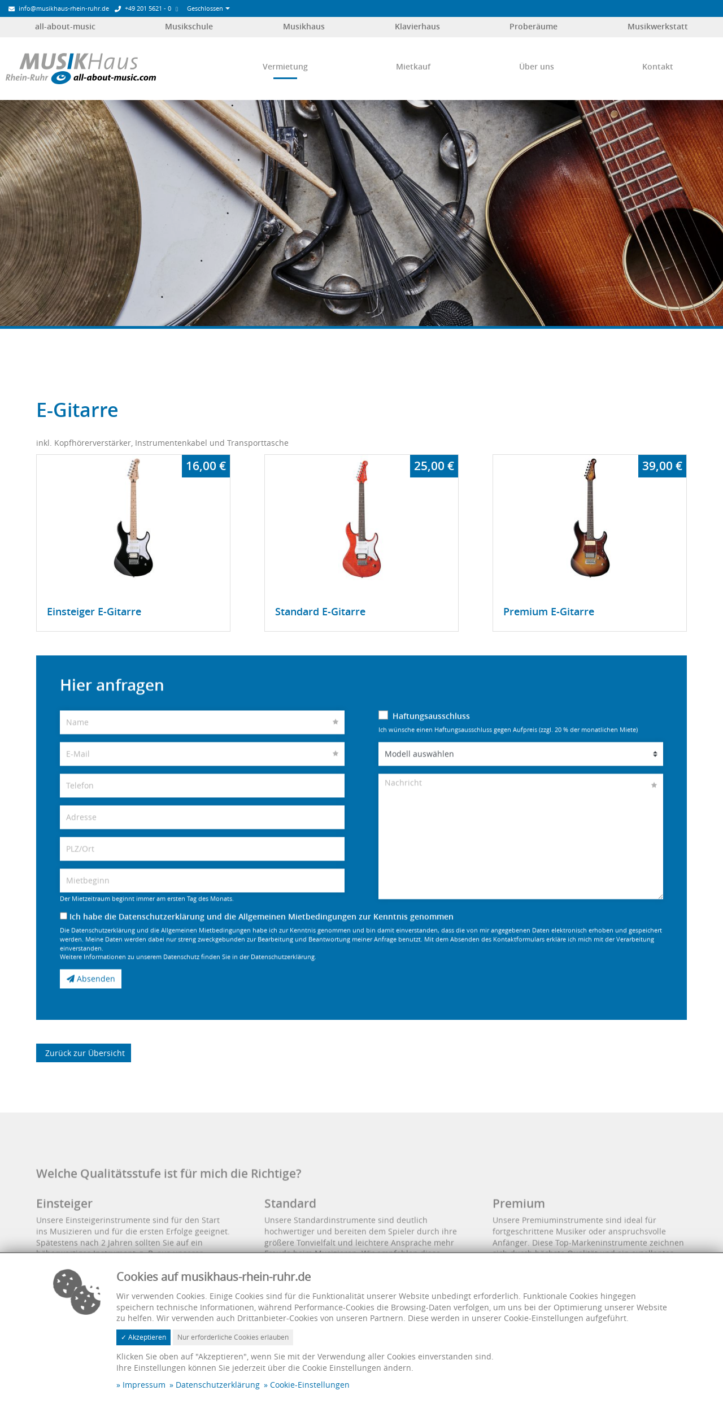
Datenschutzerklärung (218, 1384)
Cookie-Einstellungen (310, 1384)
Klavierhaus (417, 26)
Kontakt (657, 66)
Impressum (144, 1384)
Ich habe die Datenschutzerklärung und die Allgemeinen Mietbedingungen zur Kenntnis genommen (257, 932)
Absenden (91, 994)
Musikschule (189, 26)
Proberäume (533, 26)
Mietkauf (413, 66)
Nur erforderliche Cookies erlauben (233, 1337)
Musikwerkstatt (658, 26)
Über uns (536, 66)
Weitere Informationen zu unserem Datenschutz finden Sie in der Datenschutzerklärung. (188, 973)
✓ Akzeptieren (143, 1337)
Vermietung (285, 66)
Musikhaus (304, 26)
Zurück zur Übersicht (84, 1050)
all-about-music (65, 26)
